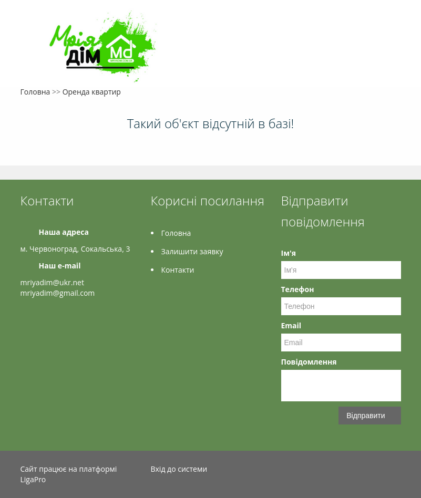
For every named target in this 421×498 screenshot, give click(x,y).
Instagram (371, 470)
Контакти (177, 270)
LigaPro (33, 479)
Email (291, 325)
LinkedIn (395, 470)
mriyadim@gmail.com (57, 293)
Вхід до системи (179, 469)
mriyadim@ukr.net (52, 282)
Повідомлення (309, 362)
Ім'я (288, 253)
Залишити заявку (192, 251)
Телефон (297, 289)
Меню (29, 25)
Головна (35, 92)
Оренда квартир (92, 92)
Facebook (352, 470)
